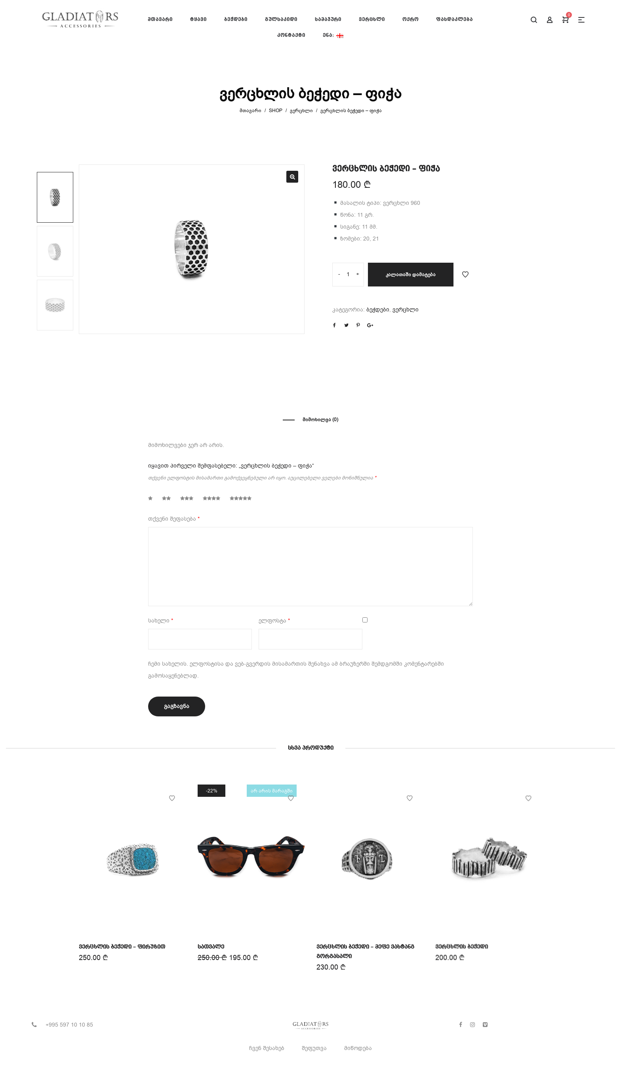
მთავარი (250, 110)
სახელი (160, 620)
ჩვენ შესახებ (266, 1048)
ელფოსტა (274, 620)
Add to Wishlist (465, 274)
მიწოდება (358, 1048)
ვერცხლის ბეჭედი (462, 944)
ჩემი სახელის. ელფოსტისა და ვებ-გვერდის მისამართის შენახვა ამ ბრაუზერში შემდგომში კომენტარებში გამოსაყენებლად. (296, 670)
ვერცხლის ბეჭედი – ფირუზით (122, 946)
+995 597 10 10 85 (69, 1025)
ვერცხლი (301, 110)
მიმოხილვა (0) (320, 419)
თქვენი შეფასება (174, 519)
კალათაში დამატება (411, 274)
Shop (275, 110)
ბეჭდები (377, 309)
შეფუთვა (314, 1048)
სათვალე (211, 946)
